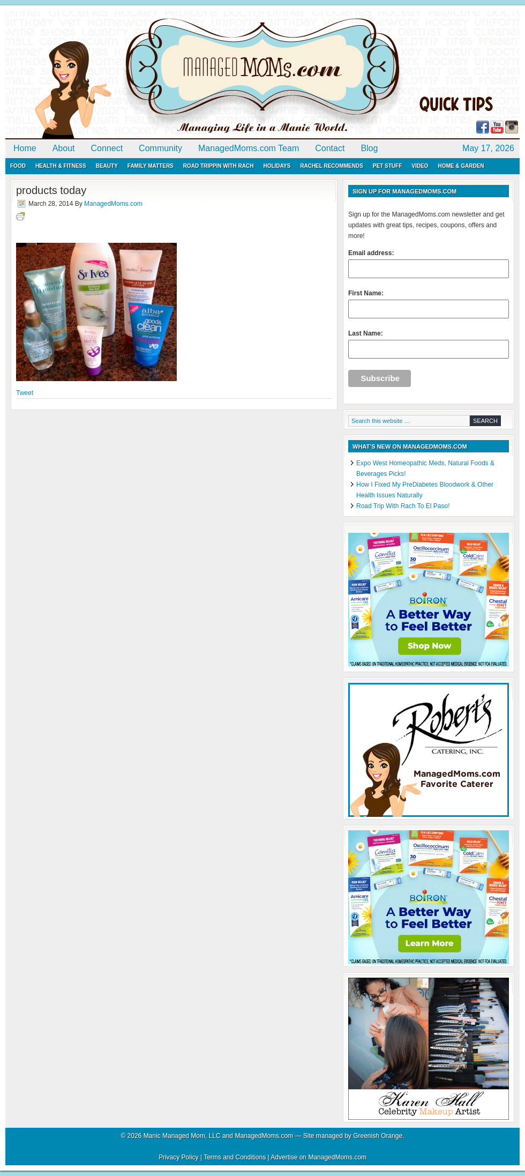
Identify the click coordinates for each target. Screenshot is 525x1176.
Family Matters (151, 166)
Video (419, 166)
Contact (329, 148)
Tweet (24, 393)
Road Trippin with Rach (218, 166)
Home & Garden (461, 166)
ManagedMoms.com (128, 75)
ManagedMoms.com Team (248, 148)
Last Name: (428, 344)
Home (24, 148)
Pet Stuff (387, 166)
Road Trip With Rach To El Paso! (403, 506)
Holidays (276, 166)
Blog (369, 148)
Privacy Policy (179, 1157)
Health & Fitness (60, 166)
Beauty (107, 166)
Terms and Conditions (235, 1157)
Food (18, 166)
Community (160, 148)
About (63, 148)
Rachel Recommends (331, 166)
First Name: (428, 303)
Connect (107, 148)
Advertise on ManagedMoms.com (318, 1157)
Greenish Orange (377, 1136)
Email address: (428, 263)
